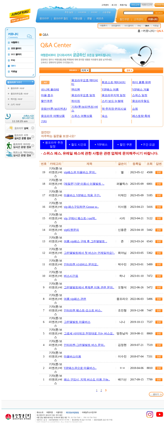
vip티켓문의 (71, 229)
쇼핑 (135, 108)
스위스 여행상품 (81, 115)
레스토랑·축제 (141, 115)
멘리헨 (75, 89)
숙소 (105, 115)
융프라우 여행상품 (53, 115)
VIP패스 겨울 (140, 89)
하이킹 (75, 101)
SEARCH (159, 13)
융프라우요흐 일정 (83, 95)
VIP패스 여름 (110, 89)
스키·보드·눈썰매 (112, 101)
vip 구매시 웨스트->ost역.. (80, 218)
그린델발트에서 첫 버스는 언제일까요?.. (89, 252)
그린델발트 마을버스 (77, 321)
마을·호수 (47, 95)
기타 (44, 121)
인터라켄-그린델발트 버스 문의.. (84, 344)
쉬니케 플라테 (50, 89)
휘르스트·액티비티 (114, 82)
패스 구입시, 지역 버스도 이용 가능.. (87, 379)
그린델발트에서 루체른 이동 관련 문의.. (89, 287)
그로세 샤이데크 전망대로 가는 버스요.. (89, 333)
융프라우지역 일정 (114, 95)
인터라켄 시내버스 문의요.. (81, 264)
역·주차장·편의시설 (114, 108)
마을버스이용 (72, 356)
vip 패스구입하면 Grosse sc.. (81, 206)
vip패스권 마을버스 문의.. (80, 172)
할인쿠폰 (47, 101)
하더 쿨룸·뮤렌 (141, 82)
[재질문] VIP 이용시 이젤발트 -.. (84, 183)
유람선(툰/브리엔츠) (54, 108)
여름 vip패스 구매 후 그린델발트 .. (85, 241)
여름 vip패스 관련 (75, 298)
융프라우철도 (140, 101)
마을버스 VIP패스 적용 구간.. (82, 195)
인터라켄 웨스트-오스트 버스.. (83, 310)
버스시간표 (71, 275)
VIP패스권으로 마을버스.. (80, 367)
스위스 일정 (139, 95)
